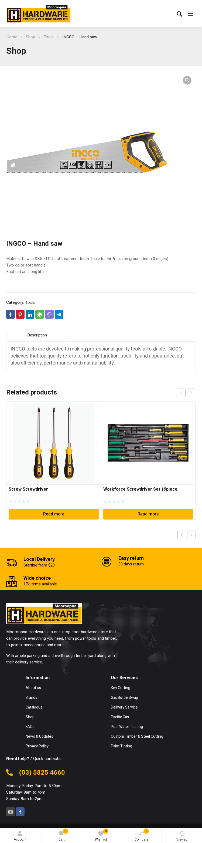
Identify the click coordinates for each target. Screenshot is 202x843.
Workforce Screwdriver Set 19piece (140, 489)
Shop (30, 37)
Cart (62, 835)
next (191, 393)
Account (20, 836)
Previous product (181, 535)
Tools (49, 37)
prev (181, 393)
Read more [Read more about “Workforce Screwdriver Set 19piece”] (148, 514)
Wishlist (102, 835)
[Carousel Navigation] (186, 393)
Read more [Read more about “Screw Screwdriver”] (53, 514)
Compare (142, 835)
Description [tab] (37, 335)
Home (11, 37)
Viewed (181, 836)
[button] (187, 80)
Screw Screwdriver (28, 489)
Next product (191, 535)
